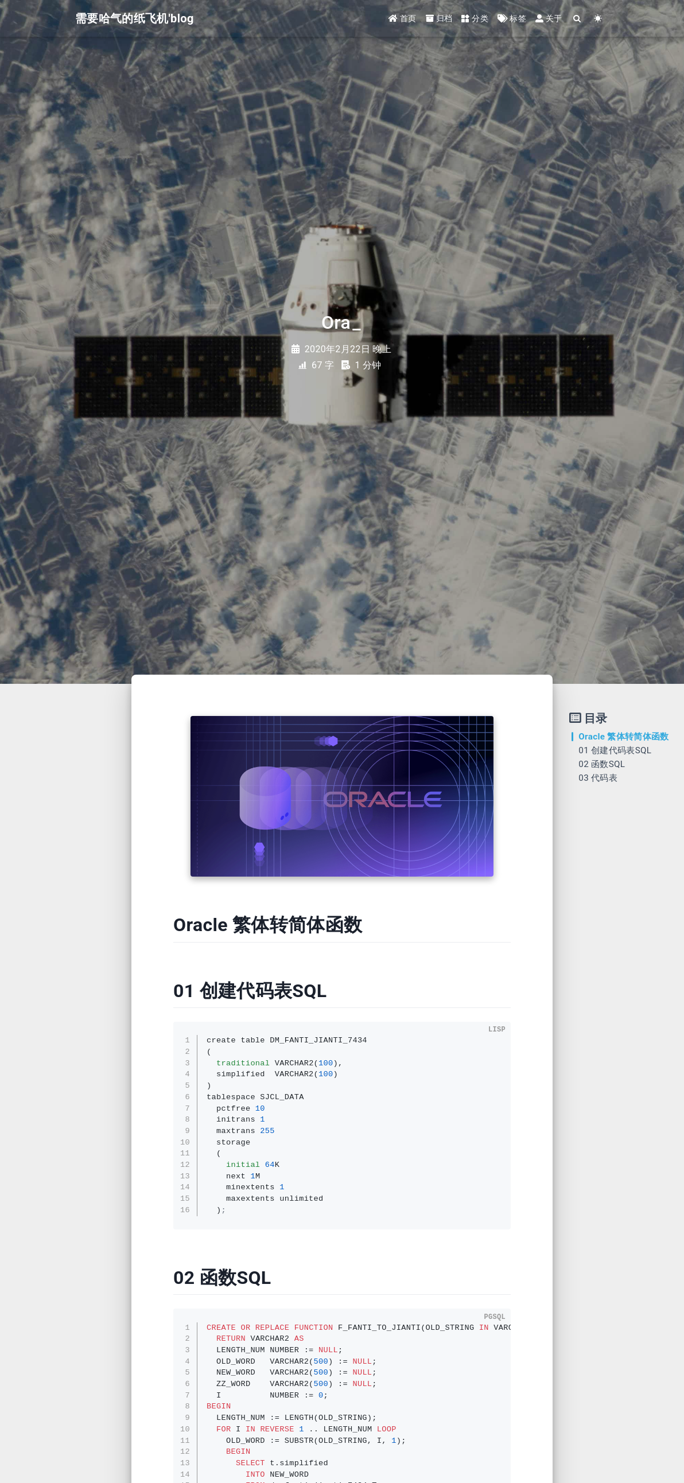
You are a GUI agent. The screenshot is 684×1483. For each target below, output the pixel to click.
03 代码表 (597, 778)
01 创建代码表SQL (614, 750)
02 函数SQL (601, 764)
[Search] (577, 18)
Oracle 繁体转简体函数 (623, 736)
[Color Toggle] (598, 18)
